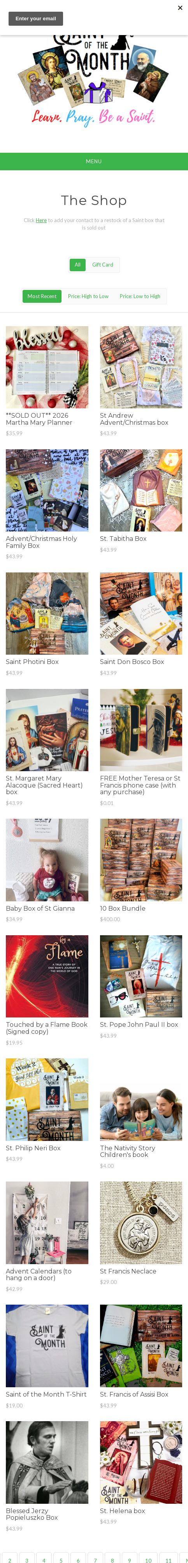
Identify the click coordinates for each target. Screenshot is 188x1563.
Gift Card (102, 264)
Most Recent (42, 296)
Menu (94, 161)
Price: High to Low (88, 296)
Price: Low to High (140, 296)
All (78, 264)
